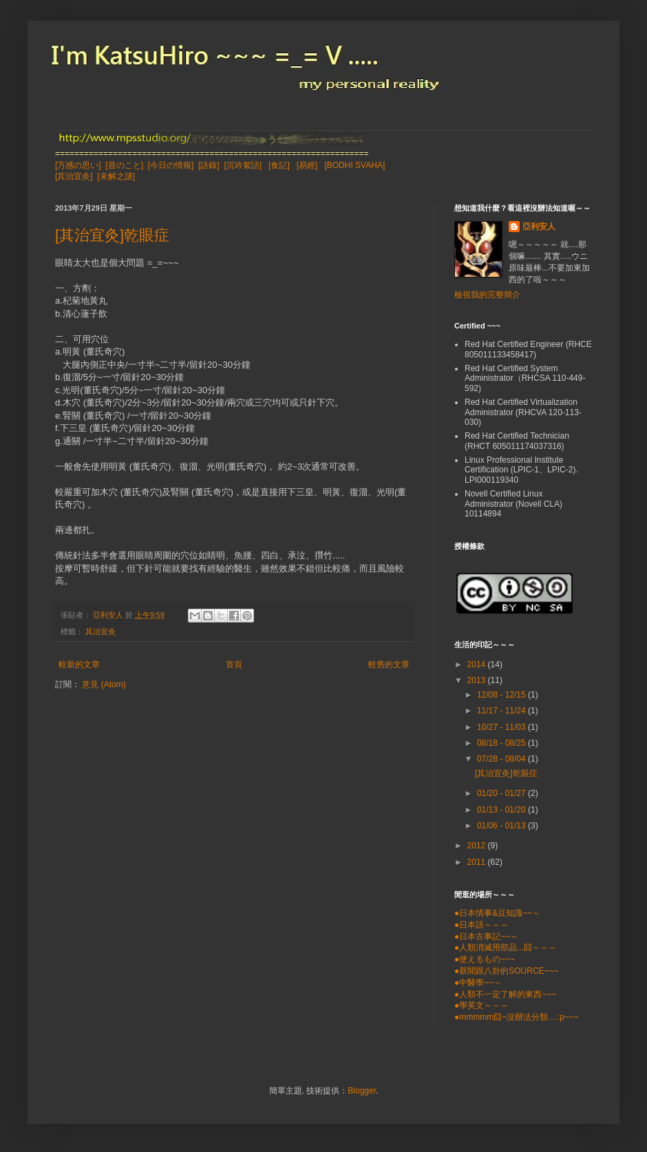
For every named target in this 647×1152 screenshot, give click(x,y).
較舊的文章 (389, 664)
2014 (477, 664)
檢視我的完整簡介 (487, 295)
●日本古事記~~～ (486, 936)
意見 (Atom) (103, 684)
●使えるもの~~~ (484, 959)
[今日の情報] (171, 165)
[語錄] (209, 165)
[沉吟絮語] (243, 165)
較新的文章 (79, 664)
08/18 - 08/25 (502, 743)
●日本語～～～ (481, 925)
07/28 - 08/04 (502, 759)
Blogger (362, 1091)
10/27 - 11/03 (502, 727)
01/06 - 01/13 (502, 825)
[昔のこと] (124, 165)
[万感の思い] (78, 165)
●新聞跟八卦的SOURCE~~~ (506, 971)
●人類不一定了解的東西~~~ (505, 994)
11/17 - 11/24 (502, 710)
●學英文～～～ (481, 1005)
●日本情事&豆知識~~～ (497, 913)
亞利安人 (538, 226)
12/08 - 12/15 (502, 695)
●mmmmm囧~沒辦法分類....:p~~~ (516, 1017)
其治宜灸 (100, 631)
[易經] (307, 165)
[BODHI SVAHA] (354, 165)
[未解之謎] (116, 176)
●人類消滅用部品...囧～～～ (505, 947)
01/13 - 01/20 (502, 810)
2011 (477, 862)
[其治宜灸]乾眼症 (112, 235)
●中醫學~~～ (478, 982)
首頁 (234, 664)
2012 (477, 845)
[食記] (279, 165)
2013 (477, 680)
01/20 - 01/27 (502, 793)
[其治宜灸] (74, 176)
